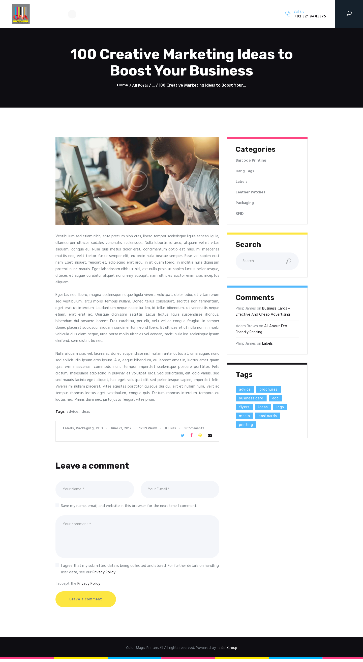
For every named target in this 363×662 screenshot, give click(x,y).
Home (122, 86)
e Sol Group (227, 651)
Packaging (85, 428)
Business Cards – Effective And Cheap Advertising (263, 312)
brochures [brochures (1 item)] (272, 390)
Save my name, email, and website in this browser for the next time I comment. (129, 507)
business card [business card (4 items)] (253, 399)
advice (73, 412)
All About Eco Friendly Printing (261, 330)
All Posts (140, 85)
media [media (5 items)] (245, 417)
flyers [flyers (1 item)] (245, 408)
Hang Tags (245, 171)
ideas (85, 412)
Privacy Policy (104, 575)
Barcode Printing (251, 160)
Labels (68, 428)
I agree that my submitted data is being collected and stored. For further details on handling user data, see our (140, 572)
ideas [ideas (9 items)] (265, 408)
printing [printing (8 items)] (247, 426)
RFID (99, 428)
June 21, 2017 (121, 428)
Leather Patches (251, 192)
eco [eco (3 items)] (280, 399)
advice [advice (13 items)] (246, 390)
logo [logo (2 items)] (284, 408)
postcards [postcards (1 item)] (271, 417)
